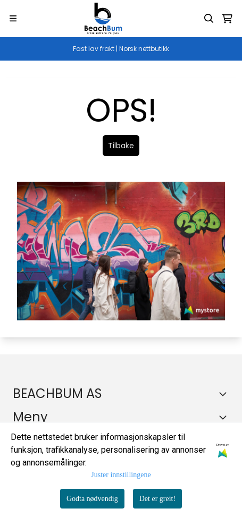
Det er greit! (157, 499)
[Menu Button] (13, 18)
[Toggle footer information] (225, 393)
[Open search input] (209, 18)
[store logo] (103, 19)
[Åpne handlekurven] (227, 19)
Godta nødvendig (92, 499)
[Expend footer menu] (225, 417)
